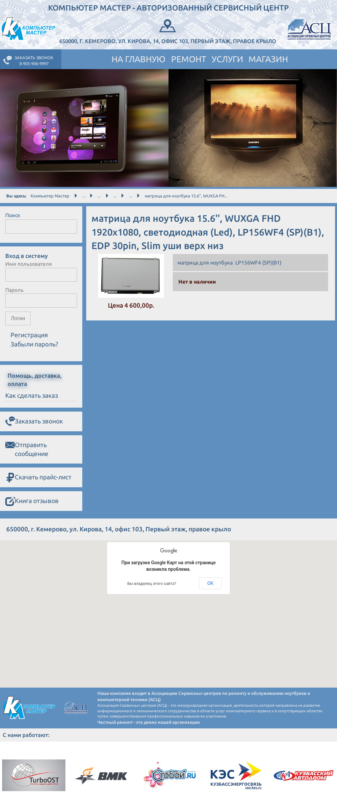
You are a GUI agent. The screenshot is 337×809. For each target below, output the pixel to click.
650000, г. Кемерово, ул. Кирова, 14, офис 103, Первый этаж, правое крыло (167, 30)
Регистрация (29, 335)
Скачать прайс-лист (38, 477)
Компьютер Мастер (50, 195)
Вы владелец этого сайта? (151, 583)
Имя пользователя (28, 264)
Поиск (12, 215)
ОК (210, 583)
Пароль (14, 290)
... (83, 195)
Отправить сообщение (26, 449)
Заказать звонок (34, 421)
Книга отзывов (32, 501)
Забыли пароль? (34, 344)
